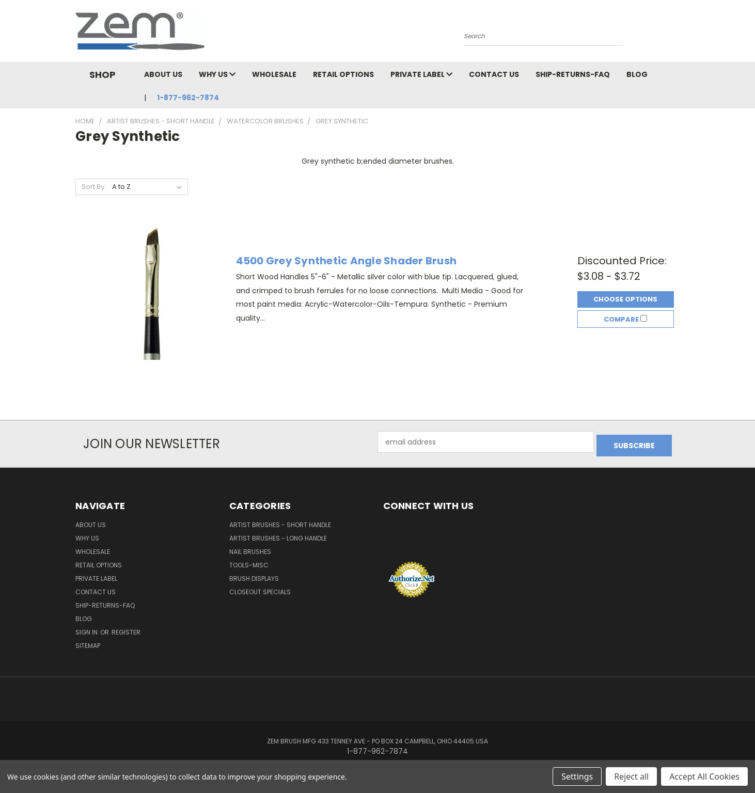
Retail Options (343, 74)
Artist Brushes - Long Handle (278, 534)
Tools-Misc (249, 561)
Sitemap (87, 642)
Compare (625, 321)
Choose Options (625, 298)
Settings (577, 776)
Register (126, 628)
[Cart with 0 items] (677, 33)
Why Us (217, 74)
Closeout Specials (260, 588)
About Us (163, 74)
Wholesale (274, 74)
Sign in (87, 628)
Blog (637, 74)
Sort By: (94, 187)
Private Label (421, 74)
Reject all (631, 776)
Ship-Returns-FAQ (573, 74)
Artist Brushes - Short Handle (280, 521)
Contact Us (494, 74)
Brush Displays (254, 574)
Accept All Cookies (704, 776)
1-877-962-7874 (188, 97)
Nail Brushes (250, 548)
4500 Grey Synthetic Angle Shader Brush (346, 259)
